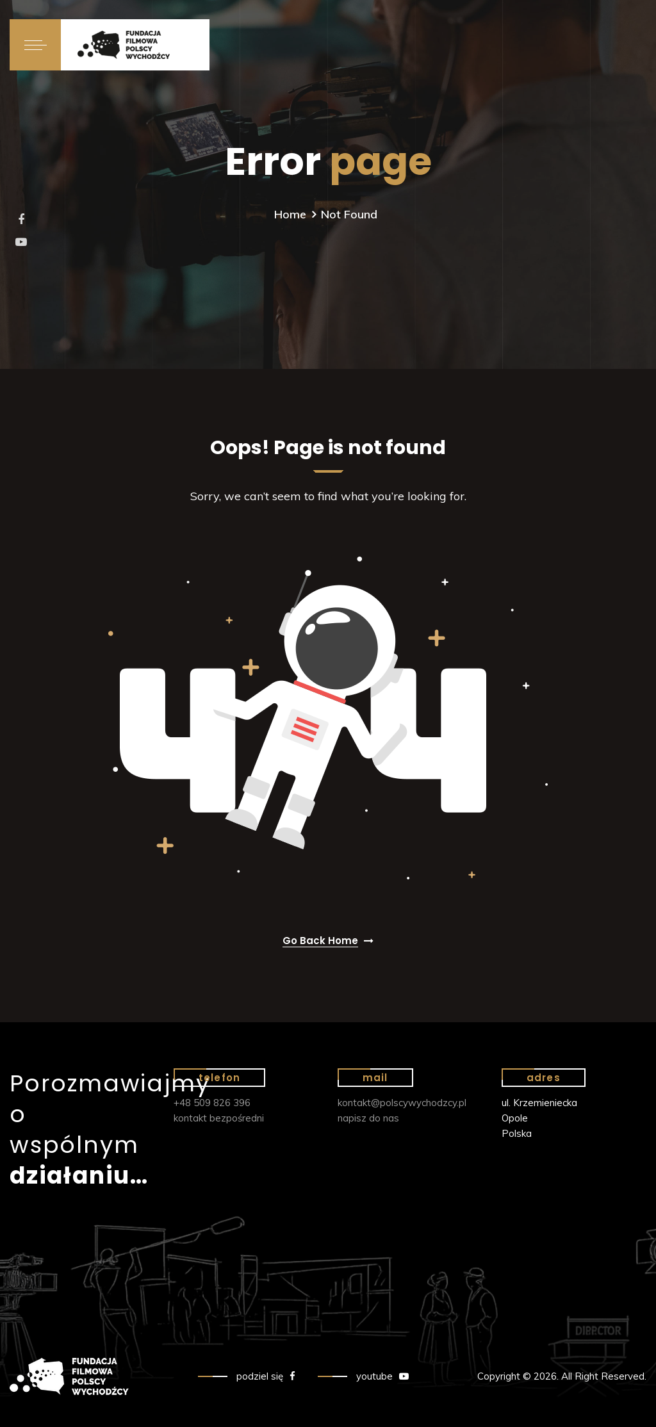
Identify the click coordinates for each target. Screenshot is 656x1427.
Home (290, 214)
